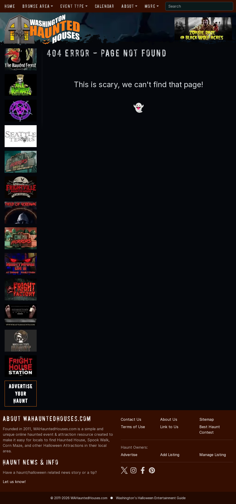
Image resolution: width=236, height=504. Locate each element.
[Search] (199, 6)
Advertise (129, 454)
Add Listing (169, 454)
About (127, 6)
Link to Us (169, 426)
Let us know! (14, 481)
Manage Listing (212, 454)
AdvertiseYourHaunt (20, 393)
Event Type (72, 6)
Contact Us (131, 419)
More (150, 6)
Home (10, 6)
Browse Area (36, 6)
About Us (168, 419)
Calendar (104, 6)
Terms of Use (133, 426)
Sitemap (206, 419)
